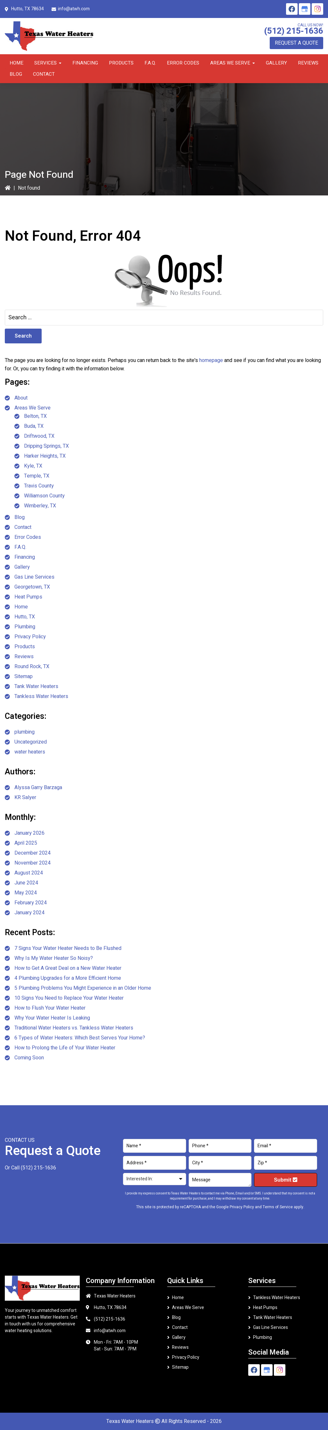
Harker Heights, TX (45, 456)
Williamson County (44, 496)
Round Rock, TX (31, 666)
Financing (24, 557)
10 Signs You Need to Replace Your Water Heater (69, 998)
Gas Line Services (34, 577)
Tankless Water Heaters (41, 696)
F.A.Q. (20, 547)
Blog (19, 517)
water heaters (29, 752)
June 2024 (26, 883)
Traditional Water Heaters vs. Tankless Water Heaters (73, 1028)
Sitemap (23, 676)
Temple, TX (36, 476)
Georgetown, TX (32, 587)
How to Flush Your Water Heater (50, 1008)
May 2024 (25, 893)
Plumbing (24, 627)
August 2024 (28, 873)
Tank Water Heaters (36, 686)
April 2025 (25, 843)
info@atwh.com (74, 8)
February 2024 (30, 903)
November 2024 (32, 863)
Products (24, 646)
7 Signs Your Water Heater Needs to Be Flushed (67, 948)
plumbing (24, 732)
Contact (22, 527)
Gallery (22, 567)
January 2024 (29, 913)
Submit (285, 1180)
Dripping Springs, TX (46, 446)
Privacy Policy (30, 637)
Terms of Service (278, 1207)
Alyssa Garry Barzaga (38, 787)
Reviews (24, 656)
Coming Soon (29, 1058)
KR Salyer (25, 797)
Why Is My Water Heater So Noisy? (53, 958)
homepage (211, 360)
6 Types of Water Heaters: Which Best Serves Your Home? (79, 1038)
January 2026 (29, 833)
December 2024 (32, 853)
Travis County (39, 486)
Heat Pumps (28, 597)
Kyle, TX (33, 466)
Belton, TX (35, 416)
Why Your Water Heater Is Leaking (52, 1018)
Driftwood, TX (39, 436)
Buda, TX (34, 426)
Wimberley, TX (40, 506)
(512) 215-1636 (293, 31)
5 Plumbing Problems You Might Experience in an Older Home (82, 988)
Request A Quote (296, 43)
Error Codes (27, 537)
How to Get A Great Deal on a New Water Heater (67, 968)
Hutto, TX (24, 617)
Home (21, 607)
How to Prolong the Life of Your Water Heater (64, 1048)
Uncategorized (30, 742)
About (21, 398)
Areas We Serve (32, 408)
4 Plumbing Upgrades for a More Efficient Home (67, 978)
